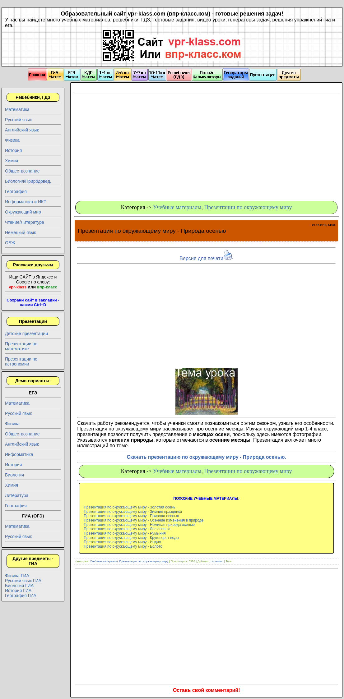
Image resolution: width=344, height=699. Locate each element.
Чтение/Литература (24, 222)
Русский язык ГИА (23, 580)
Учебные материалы (177, 207)
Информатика (19, 454)
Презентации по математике (21, 346)
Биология (14, 474)
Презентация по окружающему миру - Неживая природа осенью (139, 524)
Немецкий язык (20, 232)
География (16, 191)
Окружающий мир (23, 211)
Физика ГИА (17, 575)
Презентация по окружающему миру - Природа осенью (131, 516)
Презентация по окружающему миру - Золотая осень (129, 507)
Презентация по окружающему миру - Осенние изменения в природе (143, 520)
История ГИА (18, 590)
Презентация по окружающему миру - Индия (122, 542)
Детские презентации (26, 333)
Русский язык (18, 119)
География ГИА (20, 595)
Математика (17, 109)
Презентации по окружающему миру (248, 207)
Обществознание (22, 170)
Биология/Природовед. (28, 181)
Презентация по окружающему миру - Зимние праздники (133, 511)
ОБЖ (10, 242)
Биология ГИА (19, 585)
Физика (12, 140)
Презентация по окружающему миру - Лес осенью (127, 529)
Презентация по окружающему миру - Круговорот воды (131, 538)
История (13, 150)
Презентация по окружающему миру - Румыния (124, 533)
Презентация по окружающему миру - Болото (123, 546)
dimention (217, 561)
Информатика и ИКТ (25, 201)
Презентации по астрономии (21, 361)
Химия (11, 160)
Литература (16, 495)
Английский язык (22, 129)
